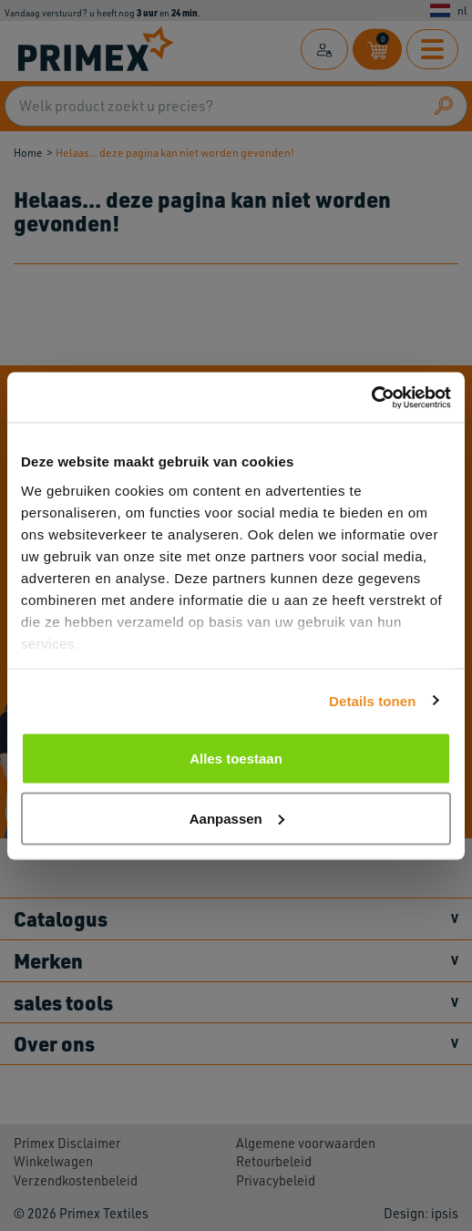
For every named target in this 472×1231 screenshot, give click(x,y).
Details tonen (372, 700)
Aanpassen (237, 818)
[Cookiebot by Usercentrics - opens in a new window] (371, 397)
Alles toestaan (236, 758)
